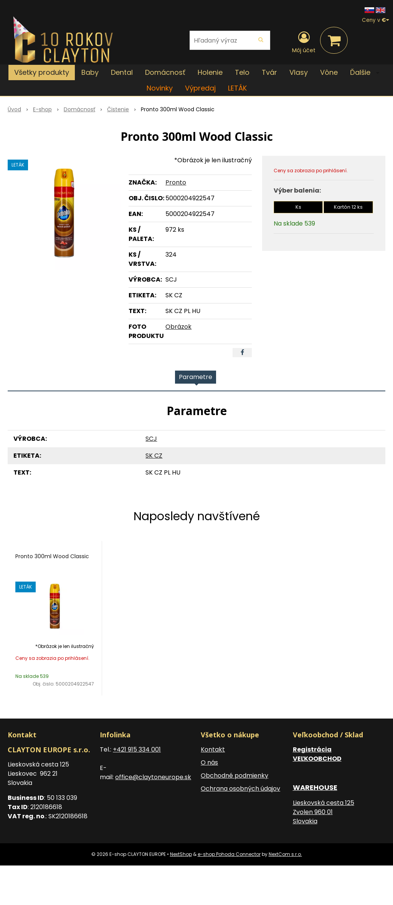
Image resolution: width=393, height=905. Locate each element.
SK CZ (153, 455)
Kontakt (213, 749)
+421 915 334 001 (137, 749)
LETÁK (237, 88)
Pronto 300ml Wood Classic (52, 556)
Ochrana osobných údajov (240, 788)
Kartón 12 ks (348, 207)
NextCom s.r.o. (285, 854)
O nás (209, 762)
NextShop (181, 854)
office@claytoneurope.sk (153, 777)
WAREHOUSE (315, 787)
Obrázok (178, 326)
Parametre (195, 377)
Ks (298, 207)
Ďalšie (364, 72)
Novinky (160, 88)
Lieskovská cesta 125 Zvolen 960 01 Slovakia (323, 812)
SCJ (151, 438)
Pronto (175, 182)
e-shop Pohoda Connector (229, 854)
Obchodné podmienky (234, 775)
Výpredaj (200, 88)
